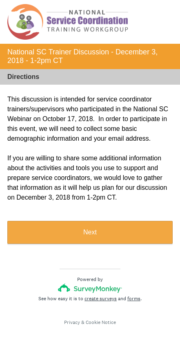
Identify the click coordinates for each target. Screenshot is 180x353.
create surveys (100, 298)
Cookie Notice (101, 322)
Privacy (72, 322)
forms (133, 298)
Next (90, 232)
